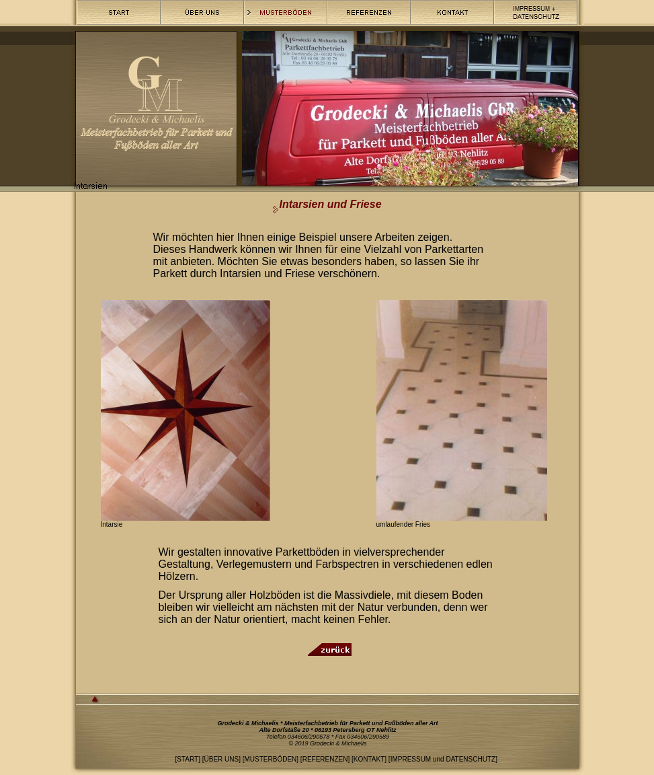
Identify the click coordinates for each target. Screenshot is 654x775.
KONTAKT (369, 759)
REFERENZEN (325, 759)
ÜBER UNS (221, 759)
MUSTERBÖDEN (271, 759)
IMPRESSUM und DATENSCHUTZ (443, 759)
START (187, 759)
